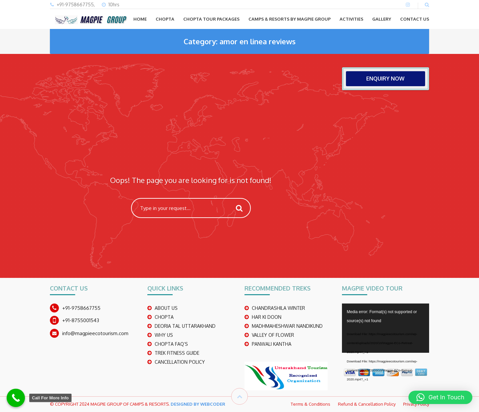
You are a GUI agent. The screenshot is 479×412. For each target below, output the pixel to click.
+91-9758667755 (81, 308)
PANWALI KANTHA (271, 344)
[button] (440, 397)
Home (140, 19)
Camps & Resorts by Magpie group (289, 19)
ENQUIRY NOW (385, 78)
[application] (385, 328)
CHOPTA (165, 19)
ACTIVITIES (351, 19)
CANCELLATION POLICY (180, 362)
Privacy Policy (416, 404)
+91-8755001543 (80, 320)
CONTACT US (414, 19)
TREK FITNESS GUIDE (177, 353)
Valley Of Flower (273, 335)
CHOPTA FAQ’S (171, 344)
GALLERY (381, 19)
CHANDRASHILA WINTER (278, 308)
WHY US (164, 335)
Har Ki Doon (266, 317)
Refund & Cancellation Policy (367, 404)
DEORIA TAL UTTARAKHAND (185, 326)
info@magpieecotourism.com (95, 333)
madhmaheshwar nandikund (287, 326)
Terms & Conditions (310, 404)
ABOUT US (166, 308)
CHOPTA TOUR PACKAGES (211, 19)
